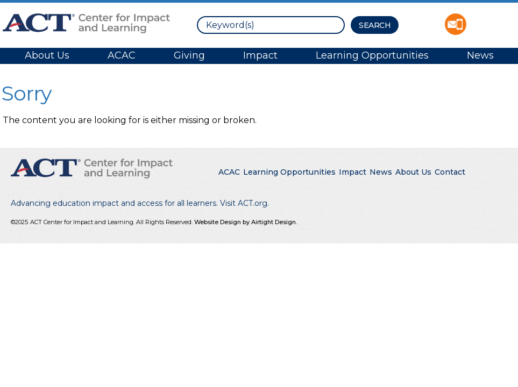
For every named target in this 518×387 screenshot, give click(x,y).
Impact (260, 55)
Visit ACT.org (243, 203)
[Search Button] (375, 25)
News (480, 55)
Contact (450, 172)
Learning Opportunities (372, 55)
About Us (47, 55)
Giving (189, 55)
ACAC (122, 55)
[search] (271, 25)
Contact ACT (455, 24)
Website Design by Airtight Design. (245, 222)
